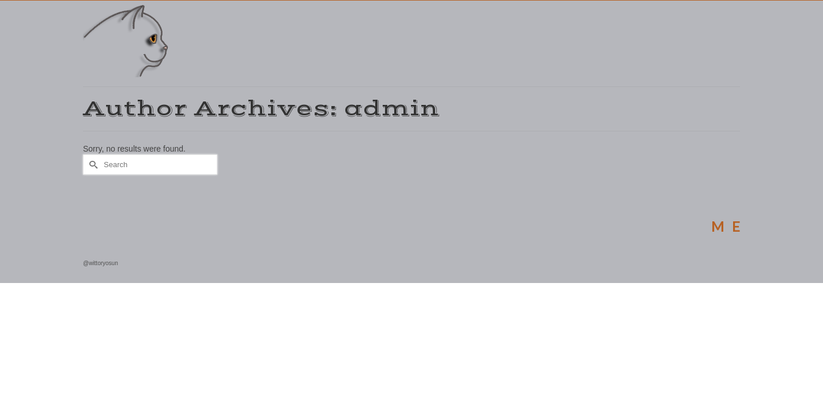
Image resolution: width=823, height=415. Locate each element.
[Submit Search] (91, 188)
